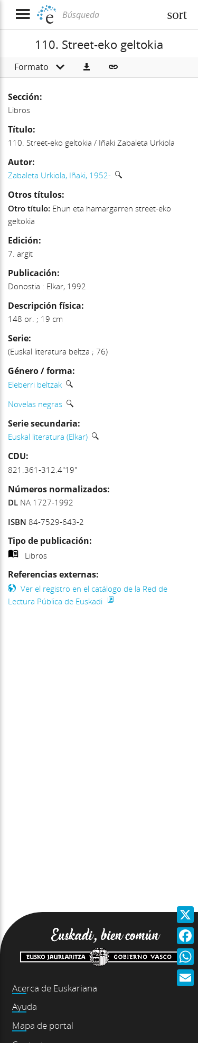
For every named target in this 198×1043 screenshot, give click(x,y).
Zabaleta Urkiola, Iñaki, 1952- (59, 175)
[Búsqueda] (110, 15)
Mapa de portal (42, 1025)
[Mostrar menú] (22, 14)
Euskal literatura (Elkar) (48, 436)
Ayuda (24, 1006)
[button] (86, 67)
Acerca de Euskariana (54, 988)
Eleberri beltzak (35, 384)
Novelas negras (35, 404)
